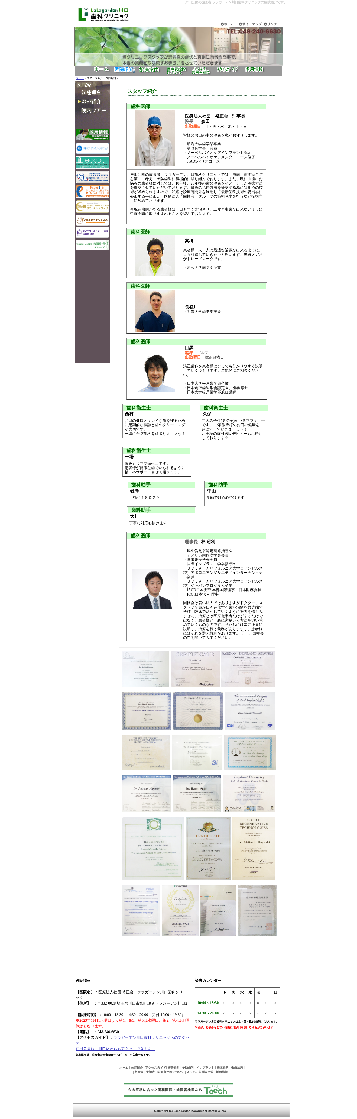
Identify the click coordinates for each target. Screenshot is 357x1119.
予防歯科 (188, 1067)
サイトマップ (252, 24)
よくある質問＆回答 (200, 1071)
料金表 (139, 1071)
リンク (272, 24)
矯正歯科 (223, 1067)
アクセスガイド (155, 1067)
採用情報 (222, 1071)
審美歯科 (174, 1067)
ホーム (229, 24)
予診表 (150, 1071)
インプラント (205, 1067)
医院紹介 (137, 1067)
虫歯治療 (237, 1067)
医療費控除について (170, 1071)
